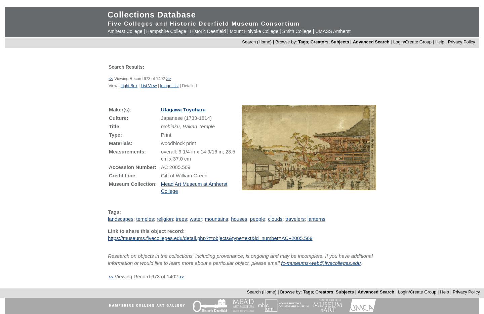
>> (168, 78)
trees (181, 219)
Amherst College (125, 31)
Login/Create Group (413, 41)
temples (145, 219)
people (257, 219)
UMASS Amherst (333, 31)
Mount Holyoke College (254, 31)
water (196, 219)
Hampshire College (166, 31)
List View (149, 85)
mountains (216, 219)
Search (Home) (257, 41)
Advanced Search (371, 41)
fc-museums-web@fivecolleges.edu (321, 263)
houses (239, 219)
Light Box (129, 85)
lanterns (316, 219)
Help (439, 41)
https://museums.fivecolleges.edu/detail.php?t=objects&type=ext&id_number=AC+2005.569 (210, 238)
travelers (295, 219)
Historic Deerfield (208, 31)
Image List (169, 85)
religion (165, 219)
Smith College (297, 31)
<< (111, 78)
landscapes (120, 219)
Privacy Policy (461, 41)
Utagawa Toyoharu (183, 109)
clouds (275, 219)
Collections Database (152, 14)
